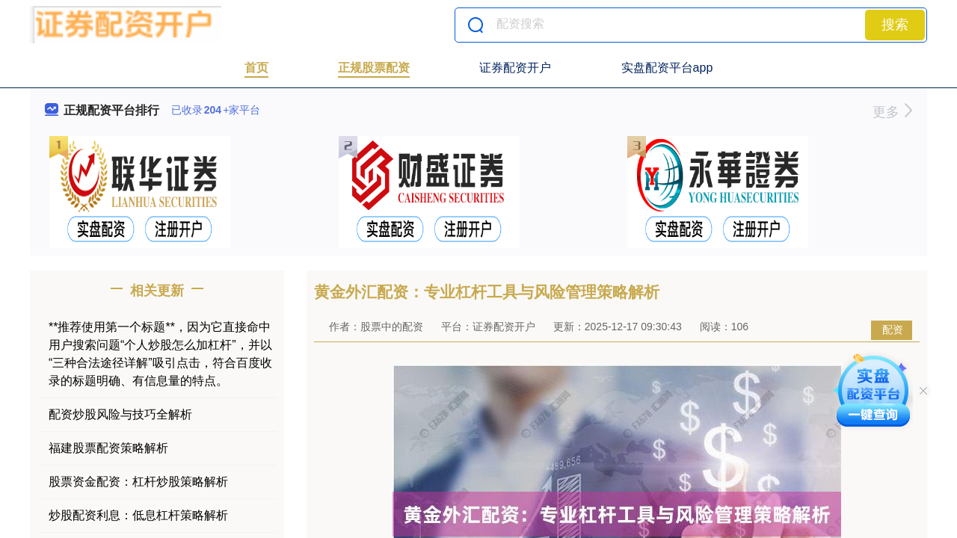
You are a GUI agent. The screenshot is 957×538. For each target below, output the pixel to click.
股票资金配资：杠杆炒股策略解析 (138, 481)
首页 (256, 67)
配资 (892, 330)
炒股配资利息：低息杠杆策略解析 (138, 515)
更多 (892, 112)
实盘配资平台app (667, 67)
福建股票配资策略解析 (108, 448)
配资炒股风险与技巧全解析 (120, 414)
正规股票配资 (374, 67)
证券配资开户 (515, 67)
